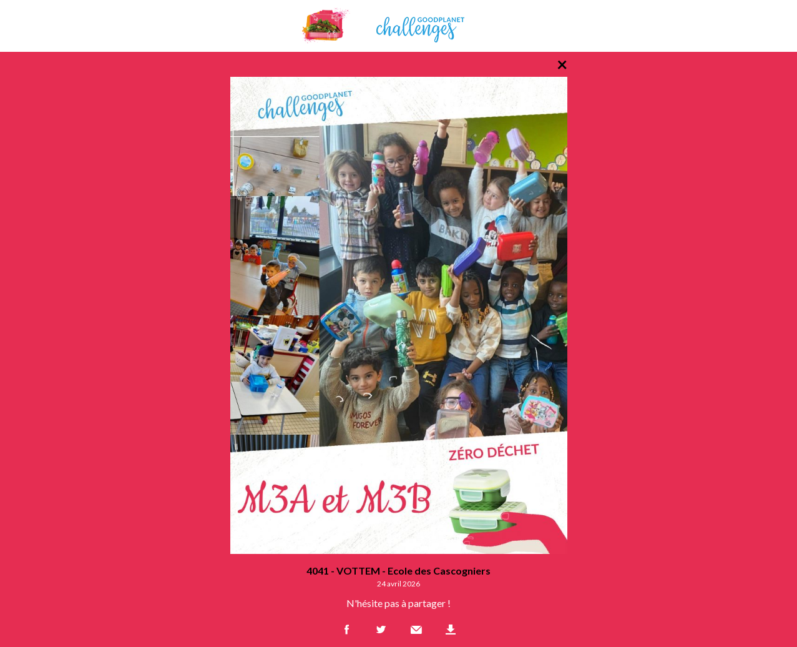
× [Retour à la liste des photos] (562, 63)
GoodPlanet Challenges (399, 26)
